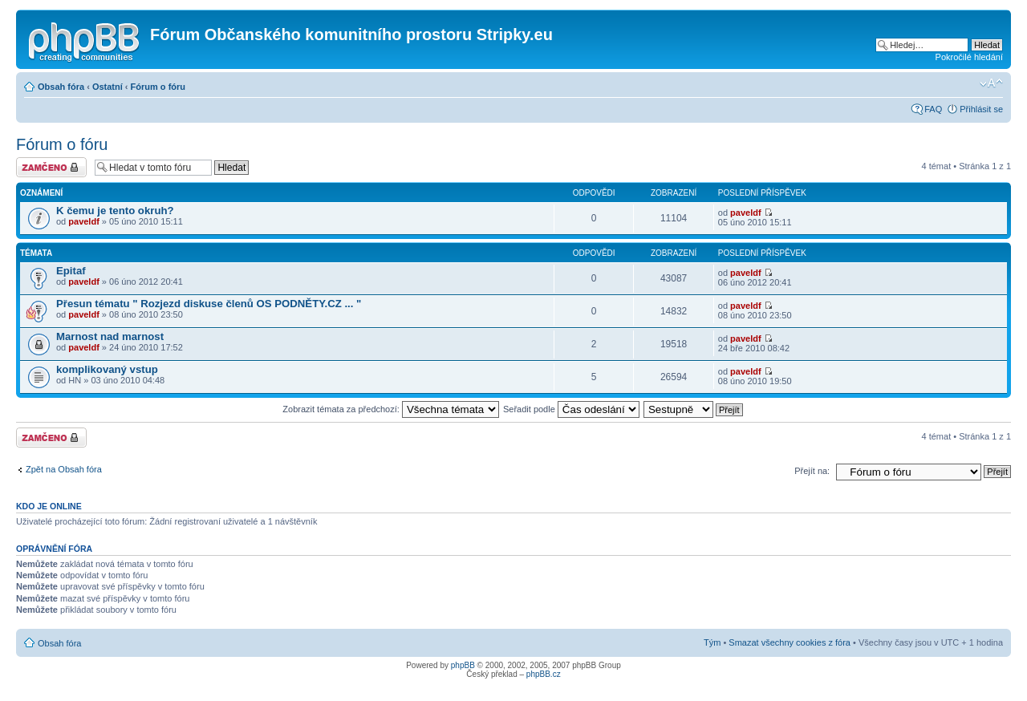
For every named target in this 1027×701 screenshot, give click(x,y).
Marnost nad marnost (110, 336)
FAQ (933, 109)
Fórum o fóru (158, 86)
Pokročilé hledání (969, 57)
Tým (712, 642)
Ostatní (107, 86)
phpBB (463, 665)
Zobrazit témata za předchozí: (390, 409)
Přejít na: (812, 471)
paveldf (83, 221)
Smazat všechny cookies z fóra (789, 642)
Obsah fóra (61, 86)
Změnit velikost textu (991, 83)
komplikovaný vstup (107, 369)
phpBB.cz (543, 674)
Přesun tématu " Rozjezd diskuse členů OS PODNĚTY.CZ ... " (208, 304)
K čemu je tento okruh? (115, 211)
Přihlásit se (981, 109)
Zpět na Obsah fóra (64, 469)
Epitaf (71, 271)
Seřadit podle (571, 409)
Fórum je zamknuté (51, 167)
